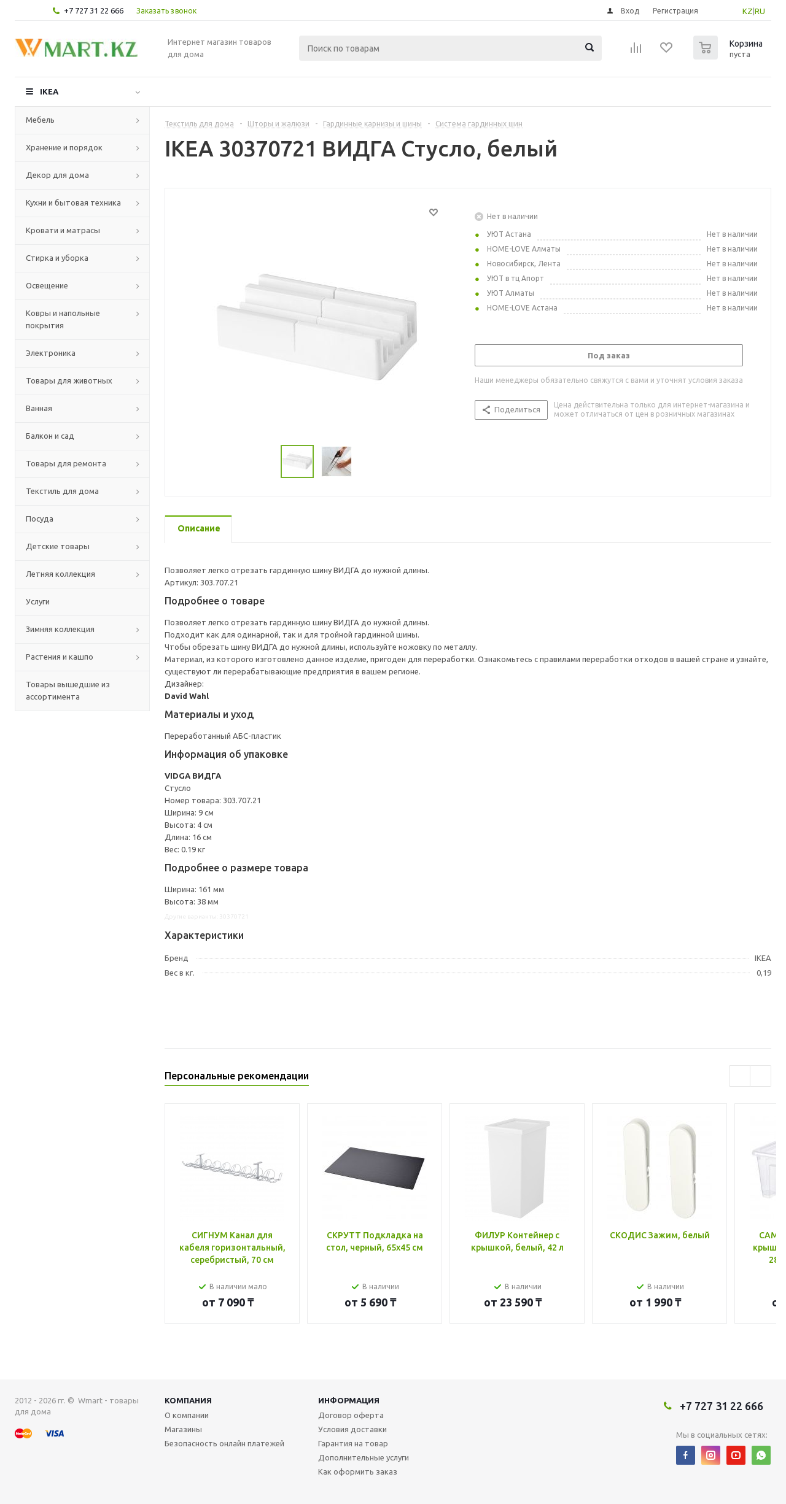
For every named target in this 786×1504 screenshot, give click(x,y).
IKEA (49, 91)
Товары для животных (69, 380)
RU (760, 11)
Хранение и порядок (64, 147)
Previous (740, 1076)
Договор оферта (351, 1415)
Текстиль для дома (62, 491)
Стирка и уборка (57, 257)
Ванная (39, 408)
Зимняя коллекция (60, 629)
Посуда (39, 518)
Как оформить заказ (357, 1471)
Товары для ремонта (66, 463)
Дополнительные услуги (363, 1457)
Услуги (38, 601)
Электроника (51, 353)
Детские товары (58, 546)
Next (760, 1076)
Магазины (183, 1429)
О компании (187, 1415)
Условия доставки (352, 1429)
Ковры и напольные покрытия (63, 319)
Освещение (47, 285)
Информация (348, 1400)
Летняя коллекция (60, 573)
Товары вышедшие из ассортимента (68, 690)
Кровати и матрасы (63, 230)
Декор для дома (57, 175)
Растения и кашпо (59, 656)
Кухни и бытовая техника (73, 202)
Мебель (40, 119)
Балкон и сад (50, 435)
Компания (188, 1400)
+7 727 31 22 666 (93, 10)
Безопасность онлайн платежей (224, 1443)
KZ (747, 11)
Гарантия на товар (353, 1443)
